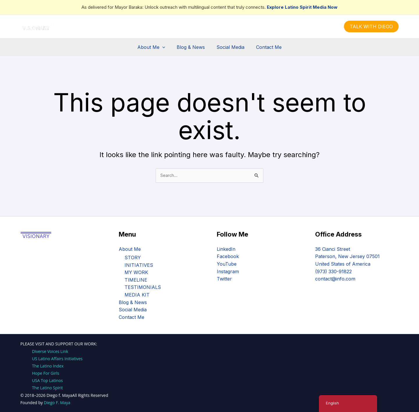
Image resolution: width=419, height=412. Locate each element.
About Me (155, 47)
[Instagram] (209, 26)
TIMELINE (136, 280)
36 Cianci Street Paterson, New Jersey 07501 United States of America (347, 256)
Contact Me (265, 47)
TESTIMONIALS (143, 287)
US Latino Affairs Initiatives (57, 358)
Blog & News (192, 47)
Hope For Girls (45, 373)
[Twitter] (200, 26)
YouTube (227, 264)
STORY (133, 257)
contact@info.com (335, 279)
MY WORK (136, 272)
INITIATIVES (139, 265)
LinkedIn (226, 249)
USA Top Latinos (47, 380)
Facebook (228, 256)
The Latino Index (47, 366)
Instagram (228, 271)
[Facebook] (192, 26)
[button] (371, 26)
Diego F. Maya (57, 402)
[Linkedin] (218, 26)
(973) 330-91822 (333, 271)
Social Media (229, 47)
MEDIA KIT (137, 295)
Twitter (224, 279)
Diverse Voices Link (50, 351)
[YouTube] (227, 26)
